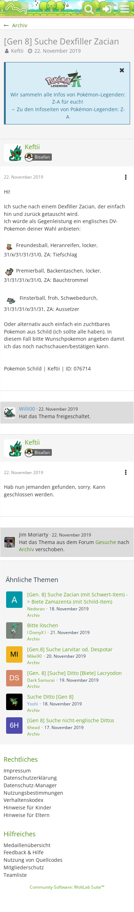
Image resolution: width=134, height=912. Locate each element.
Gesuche (105, 542)
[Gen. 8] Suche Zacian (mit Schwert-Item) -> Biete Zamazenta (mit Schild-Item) (77, 598)
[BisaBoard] (16, 9)
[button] (125, 9)
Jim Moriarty (33, 534)
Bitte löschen (42, 625)
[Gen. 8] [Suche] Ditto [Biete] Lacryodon (74, 673)
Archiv (26, 549)
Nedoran (36, 609)
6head (33, 727)
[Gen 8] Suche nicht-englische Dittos (70, 720)
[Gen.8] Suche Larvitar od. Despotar (70, 649)
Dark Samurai (41, 680)
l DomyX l (36, 632)
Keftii (17, 50)
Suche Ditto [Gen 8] (50, 696)
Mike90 (34, 656)
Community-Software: (67, 887)
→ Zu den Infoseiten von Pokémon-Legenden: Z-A (67, 113)
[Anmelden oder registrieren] (107, 9)
